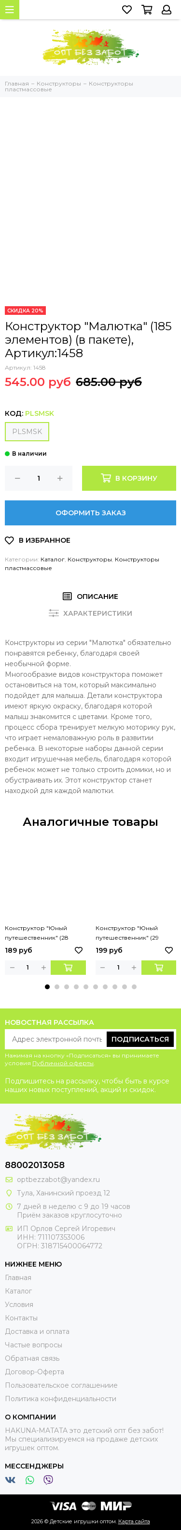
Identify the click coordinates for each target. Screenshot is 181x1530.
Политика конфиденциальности (60, 1398)
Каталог (53, 559)
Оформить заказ (91, 513)
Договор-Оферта (34, 1372)
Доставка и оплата (37, 1331)
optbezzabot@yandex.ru (58, 1179)
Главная (18, 1277)
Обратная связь (32, 1358)
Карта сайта (134, 1521)
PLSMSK (27, 431)
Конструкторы (90, 559)
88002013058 (35, 1165)
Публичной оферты (63, 1063)
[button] (47, 986)
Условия (19, 1304)
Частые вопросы (33, 1345)
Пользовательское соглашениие (61, 1385)
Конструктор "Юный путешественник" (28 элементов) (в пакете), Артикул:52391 (38, 933)
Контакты (21, 1318)
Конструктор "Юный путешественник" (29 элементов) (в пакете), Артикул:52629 (129, 933)
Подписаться (140, 1039)
